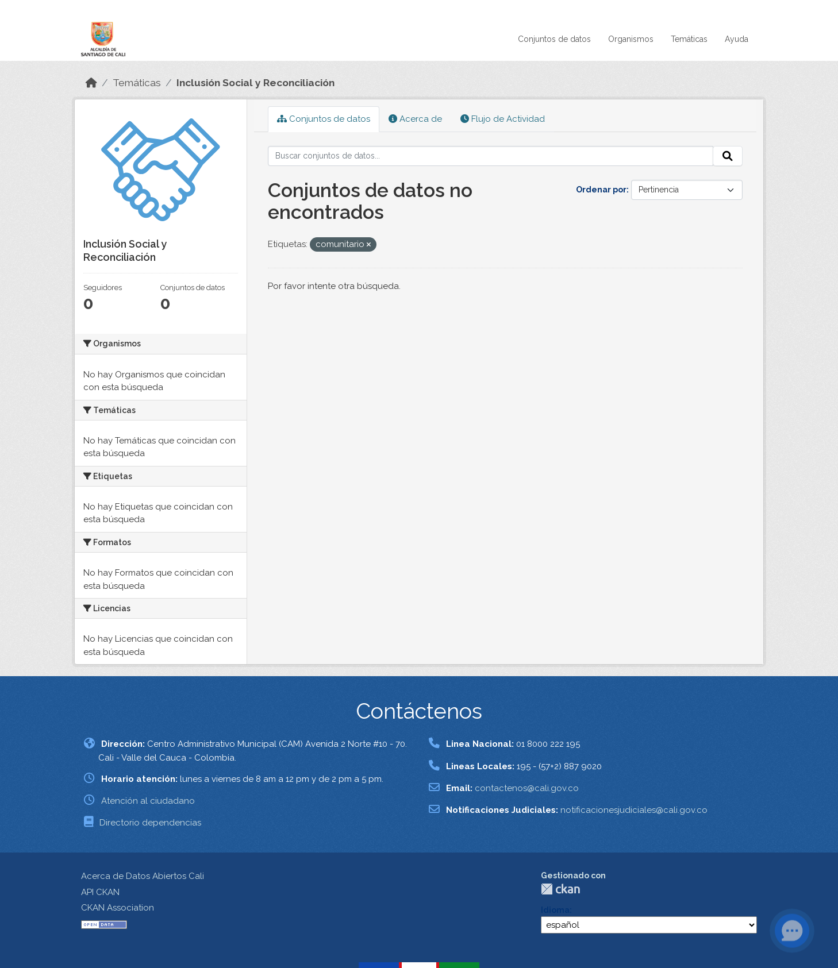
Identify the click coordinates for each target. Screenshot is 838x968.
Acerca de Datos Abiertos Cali (142, 876)
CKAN (560, 889)
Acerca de (415, 119)
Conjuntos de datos (554, 39)
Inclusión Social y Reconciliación (255, 82)
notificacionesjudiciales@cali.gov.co (634, 810)
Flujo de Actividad (502, 119)
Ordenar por (601, 189)
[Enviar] (728, 156)
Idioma (555, 910)
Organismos (631, 39)
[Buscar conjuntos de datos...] (491, 156)
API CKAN (100, 892)
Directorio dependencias (150, 822)
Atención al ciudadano (148, 801)
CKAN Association (117, 908)
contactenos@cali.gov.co (527, 788)
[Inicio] (91, 82)
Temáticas (689, 39)
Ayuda (736, 39)
